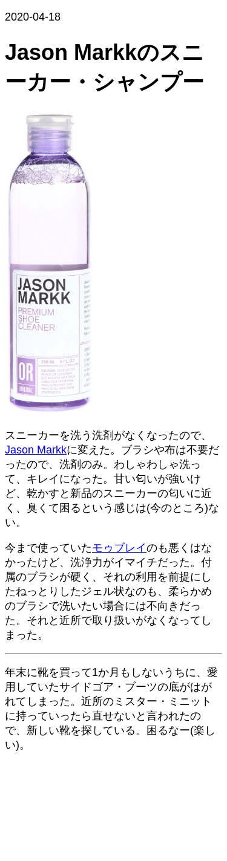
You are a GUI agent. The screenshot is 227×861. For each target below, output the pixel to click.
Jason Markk (36, 450)
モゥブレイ (119, 548)
